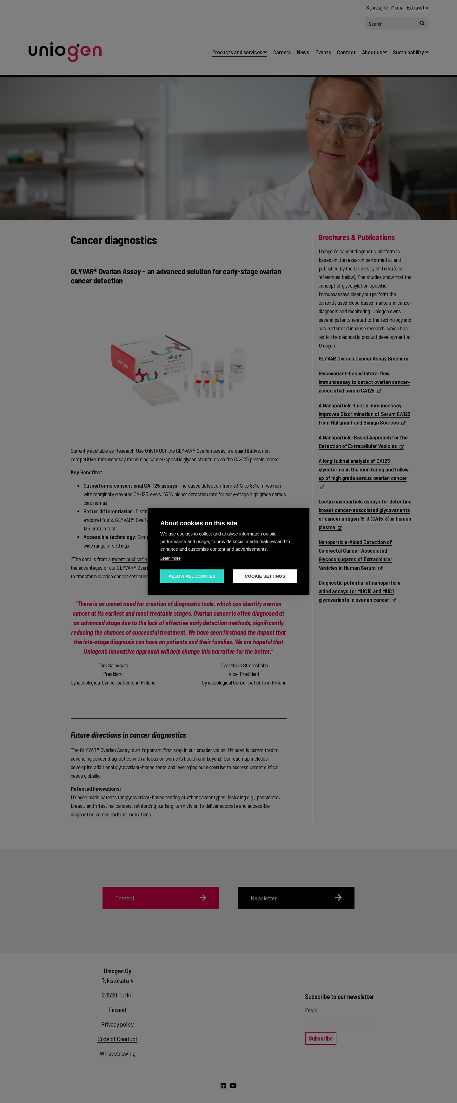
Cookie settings (265, 576)
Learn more (170, 558)
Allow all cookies (192, 576)
